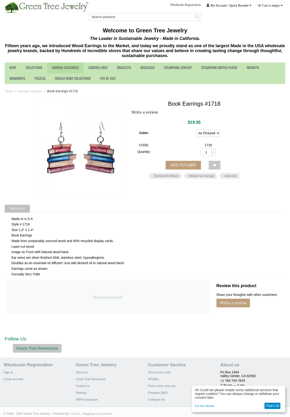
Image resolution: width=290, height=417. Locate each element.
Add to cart (183, 165)
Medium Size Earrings (201, 176)
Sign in (8, 372)
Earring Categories (65, 68)
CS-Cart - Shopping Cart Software (91, 413)
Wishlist (153, 379)
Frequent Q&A (158, 392)
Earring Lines (98, 68)
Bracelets (124, 68)
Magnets (253, 68)
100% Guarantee (87, 399)
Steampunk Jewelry (178, 68)
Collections (34, 68)
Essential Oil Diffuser (166, 176)
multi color (230, 176)
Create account (13, 379)
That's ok (272, 406)
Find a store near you (162, 386)
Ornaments (17, 78)
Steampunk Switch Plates (219, 68)
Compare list (156, 399)
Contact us (83, 386)
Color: (144, 133)
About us (82, 372)
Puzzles (40, 78)
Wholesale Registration (185, 5)
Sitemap (81, 392)
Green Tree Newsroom (37, 348)
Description (17, 208)
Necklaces (147, 68)
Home (9, 91)
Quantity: (144, 152)
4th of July (108, 78)
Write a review (144, 112)
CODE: (144, 145)
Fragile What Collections (73, 78)
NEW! (12, 68)
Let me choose (204, 406)
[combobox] (145, 17)
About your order (159, 372)
